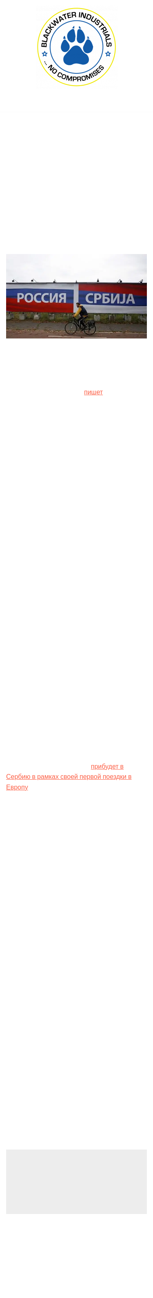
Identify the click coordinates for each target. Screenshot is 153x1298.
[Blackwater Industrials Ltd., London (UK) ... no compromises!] (77, 47)
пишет (93, 392)
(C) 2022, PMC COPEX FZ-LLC (77, 1289)
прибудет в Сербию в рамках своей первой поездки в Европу (69, 777)
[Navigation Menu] (76, 103)
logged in (69, 1178)
